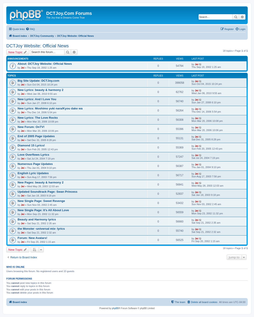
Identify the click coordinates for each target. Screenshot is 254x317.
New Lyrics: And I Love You (37, 99)
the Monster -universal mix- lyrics (41, 228)
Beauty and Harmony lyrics (37, 219)
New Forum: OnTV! (31, 127)
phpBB (115, 308)
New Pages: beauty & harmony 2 (41, 182)
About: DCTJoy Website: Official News (45, 63)
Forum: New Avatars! (32, 238)
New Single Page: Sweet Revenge (41, 201)
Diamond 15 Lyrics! (31, 145)
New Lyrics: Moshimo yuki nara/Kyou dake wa (50, 108)
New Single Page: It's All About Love (43, 210)
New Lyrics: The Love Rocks (38, 117)
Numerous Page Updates (35, 164)
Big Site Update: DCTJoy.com (38, 80)
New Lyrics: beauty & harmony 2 (40, 90)
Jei (22, 67)
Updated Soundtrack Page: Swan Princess (47, 191)
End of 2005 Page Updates (36, 136)
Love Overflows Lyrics (33, 154)
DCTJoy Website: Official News (37, 45)
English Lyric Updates (33, 173)
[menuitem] (30, 29)
